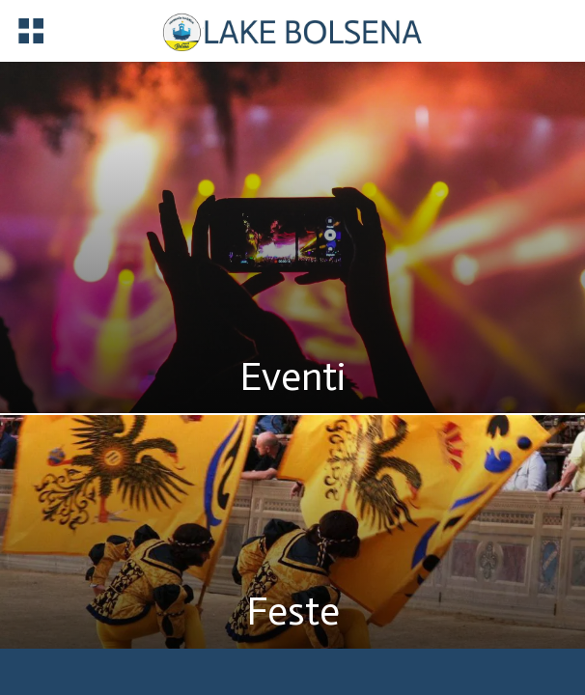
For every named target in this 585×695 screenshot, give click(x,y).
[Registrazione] (497, 29)
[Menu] (31, 31)
